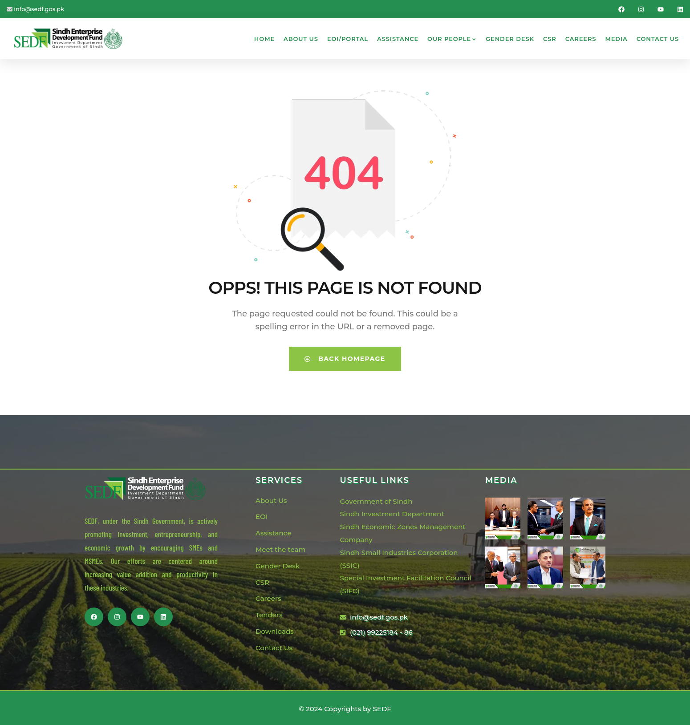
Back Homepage (344, 357)
